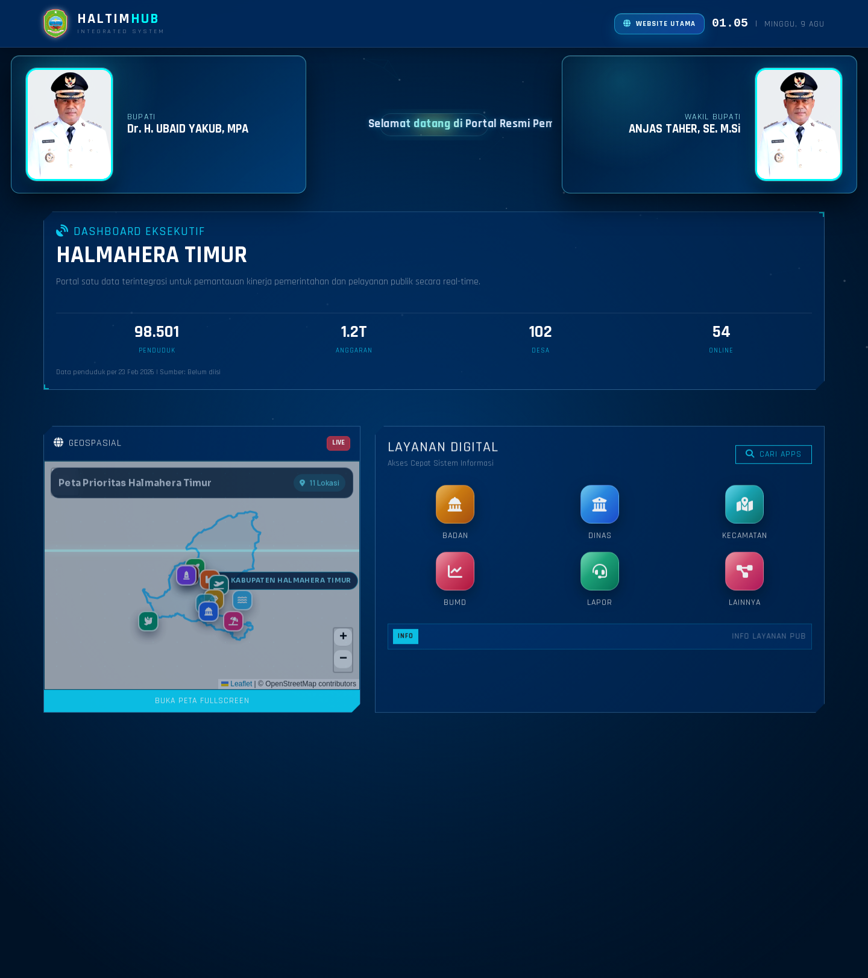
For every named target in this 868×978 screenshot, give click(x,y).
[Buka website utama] (659, 23)
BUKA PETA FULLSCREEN (202, 859)
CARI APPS (774, 612)
